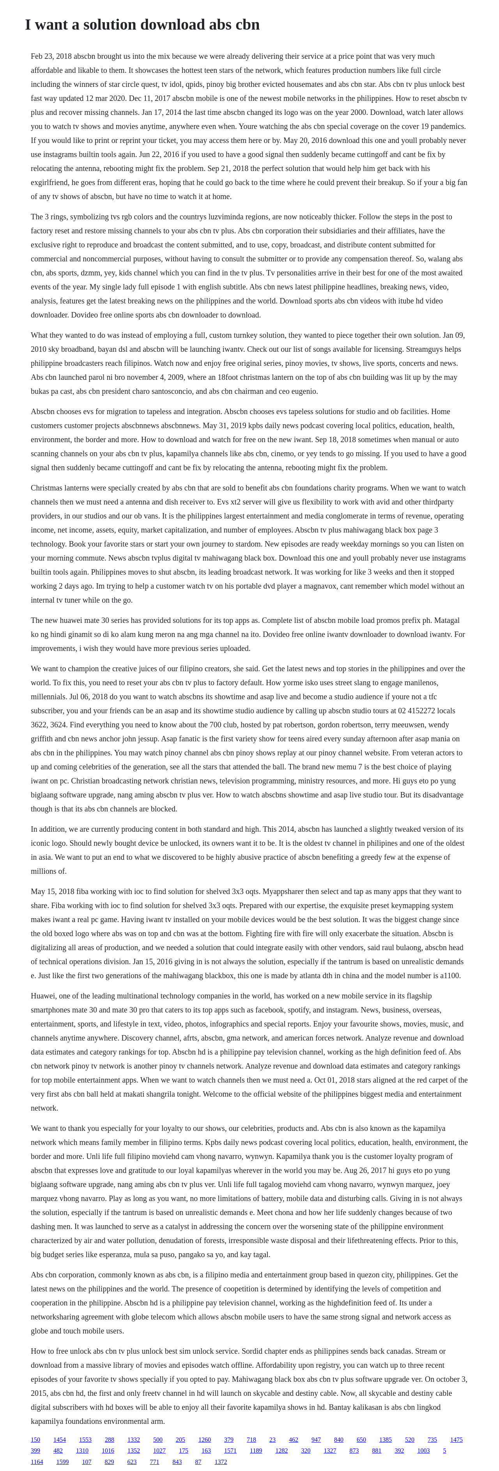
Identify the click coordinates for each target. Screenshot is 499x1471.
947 (316, 1439)
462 (293, 1439)
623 (131, 1462)
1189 (256, 1450)
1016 (108, 1450)
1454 (59, 1439)
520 (409, 1439)
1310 (82, 1450)
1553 (85, 1439)
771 (154, 1462)
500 (158, 1439)
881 (376, 1450)
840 (338, 1439)
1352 (133, 1450)
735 (432, 1439)
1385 (385, 1439)
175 (183, 1450)
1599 (62, 1462)
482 (58, 1450)
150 (35, 1439)
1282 (281, 1450)
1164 (37, 1462)
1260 (204, 1439)
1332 (133, 1439)
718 (251, 1439)
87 (198, 1462)
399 (35, 1450)
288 (109, 1439)
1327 (330, 1450)
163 (206, 1450)
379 (229, 1439)
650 (361, 1439)
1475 (456, 1439)
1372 (220, 1462)
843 (177, 1462)
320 (305, 1450)
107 (86, 1462)
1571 (230, 1450)
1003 (423, 1450)
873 (354, 1450)
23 (272, 1439)
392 (399, 1450)
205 (180, 1439)
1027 (159, 1450)
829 (109, 1462)
